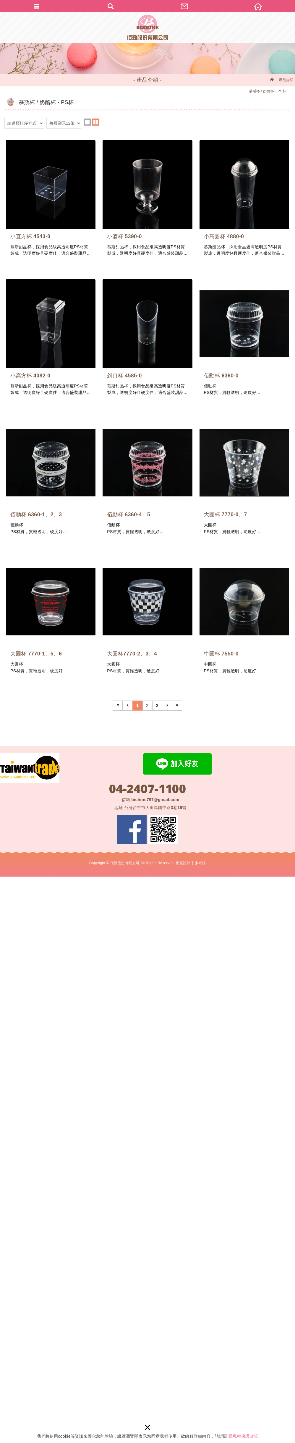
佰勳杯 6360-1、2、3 (75, 786)
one (87, 122)
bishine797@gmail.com (155, 1366)
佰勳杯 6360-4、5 (220, 786)
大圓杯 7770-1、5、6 (220, 973)
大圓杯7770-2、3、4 (75, 1161)
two (95, 122)
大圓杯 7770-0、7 (75, 973)
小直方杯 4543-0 (75, 225)
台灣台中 (155, 1374)
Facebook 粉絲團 (132, 1396)
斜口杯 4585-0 (75, 599)
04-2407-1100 (147, 1355)
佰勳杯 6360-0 (220, 599)
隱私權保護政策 (243, 1436)
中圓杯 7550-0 (220, 1161)
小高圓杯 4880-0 (75, 412)
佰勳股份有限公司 (147, 27)
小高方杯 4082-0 (220, 412)
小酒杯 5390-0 (220, 225)
